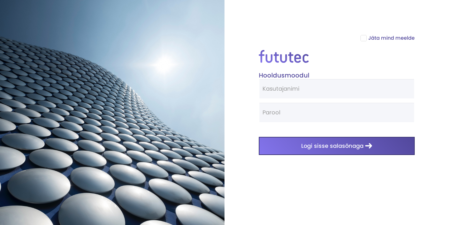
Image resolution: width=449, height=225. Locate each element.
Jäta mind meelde (388, 38)
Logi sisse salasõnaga (336, 146)
